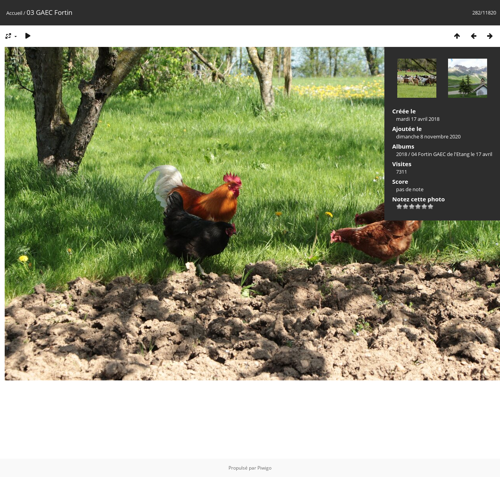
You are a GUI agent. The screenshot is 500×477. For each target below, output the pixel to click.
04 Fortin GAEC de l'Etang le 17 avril (451, 154)
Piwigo (264, 467)
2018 (401, 154)
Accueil (14, 12)
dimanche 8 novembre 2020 (428, 136)
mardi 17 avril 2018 (417, 118)
